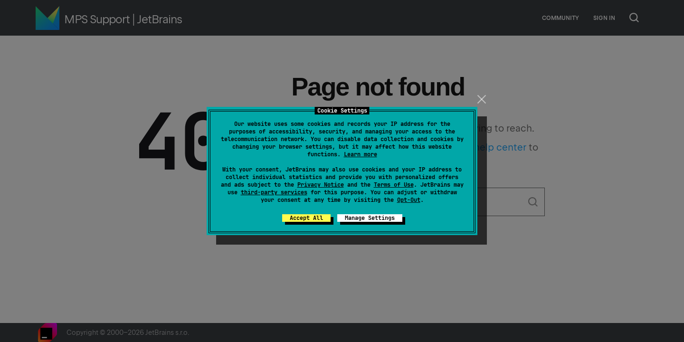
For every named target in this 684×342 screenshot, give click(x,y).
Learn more (360, 154)
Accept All (306, 218)
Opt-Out (408, 200)
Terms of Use (394, 185)
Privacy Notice (320, 185)
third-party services (274, 192)
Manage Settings (370, 218)
